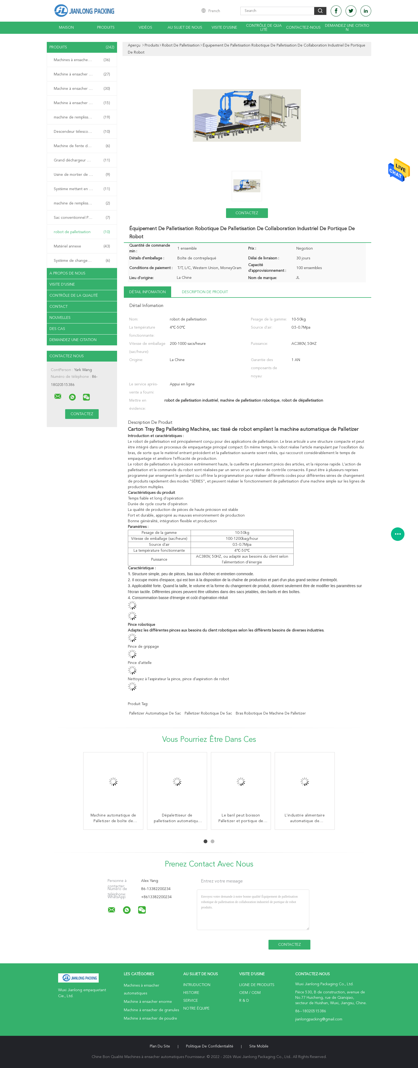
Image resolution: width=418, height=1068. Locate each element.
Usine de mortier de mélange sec (82, 174)
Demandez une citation (347, 28)
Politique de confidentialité (209, 1046)
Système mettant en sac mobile (82, 189)
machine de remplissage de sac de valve (83, 117)
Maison (66, 27)
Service (190, 1001)
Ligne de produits (256, 985)
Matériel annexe (82, 246)
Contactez (246, 213)
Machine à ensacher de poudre (82, 103)
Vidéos (145, 27)
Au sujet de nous (185, 27)
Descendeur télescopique (82, 131)
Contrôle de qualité (264, 28)
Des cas (57, 329)
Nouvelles (60, 318)
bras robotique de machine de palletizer (271, 713)
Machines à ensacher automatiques (83, 60)
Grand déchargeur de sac (82, 160)
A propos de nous (67, 273)
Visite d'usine (224, 27)
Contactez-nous (303, 27)
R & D (244, 1001)
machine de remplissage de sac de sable (83, 203)
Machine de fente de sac (82, 146)
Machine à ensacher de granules (82, 88)
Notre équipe (196, 1008)
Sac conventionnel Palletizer (82, 217)
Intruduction (196, 985)
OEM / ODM (250, 993)
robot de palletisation (82, 232)
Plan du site (160, 1046)
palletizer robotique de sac (208, 713)
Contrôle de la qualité (73, 295)
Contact (58, 307)
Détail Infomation (147, 292)
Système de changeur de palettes (82, 260)
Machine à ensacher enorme (82, 74)
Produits (106, 27)
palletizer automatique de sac (155, 713)
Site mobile (258, 1046)
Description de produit (205, 292)
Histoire (191, 993)
